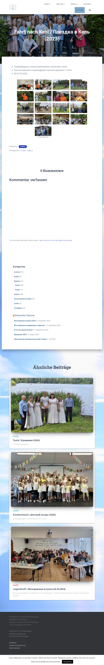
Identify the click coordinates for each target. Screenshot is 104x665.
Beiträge (88, 4)
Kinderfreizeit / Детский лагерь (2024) (34, 514)
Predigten (18, 308)
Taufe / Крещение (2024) (26, 440)
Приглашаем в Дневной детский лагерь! (30, 339)
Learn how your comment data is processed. (55, 240)
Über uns (60, 4)
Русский (79, 10)
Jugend (30, 150)
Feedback (13, 643)
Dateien (17, 281)
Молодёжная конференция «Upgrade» (29, 325)
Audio (17, 285)
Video (17, 290)
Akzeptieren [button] (67, 662)
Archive (17, 272)
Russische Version (25, 315)
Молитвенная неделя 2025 (25, 321)
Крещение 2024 (20, 334)
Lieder (16, 303)
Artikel (16, 276)
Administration (14, 648)
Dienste (74, 4)
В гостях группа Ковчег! (23, 330)
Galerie (22, 146)
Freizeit (23, 150)
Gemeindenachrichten (22, 299)
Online (47, 4)
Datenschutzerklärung (17, 645)
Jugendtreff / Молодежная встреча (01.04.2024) (39, 589)
